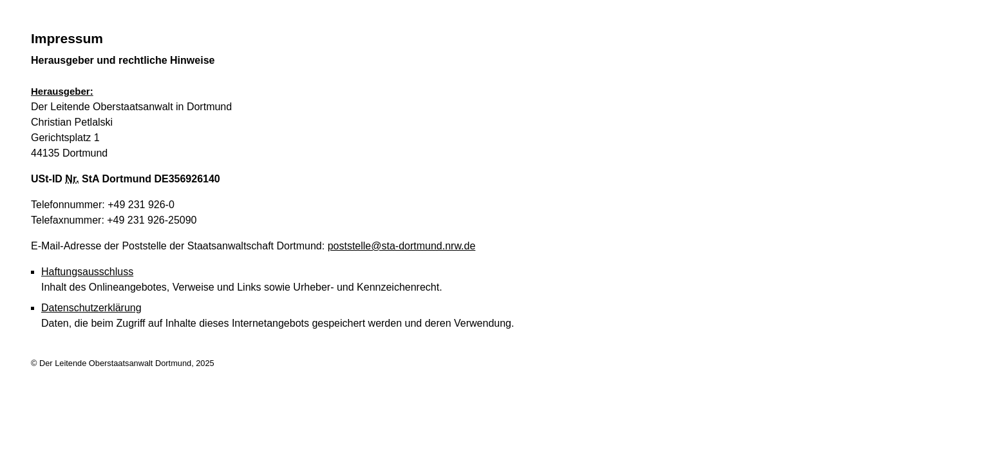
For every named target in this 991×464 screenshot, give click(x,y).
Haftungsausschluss (87, 271)
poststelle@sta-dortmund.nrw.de (402, 245)
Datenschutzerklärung (91, 307)
